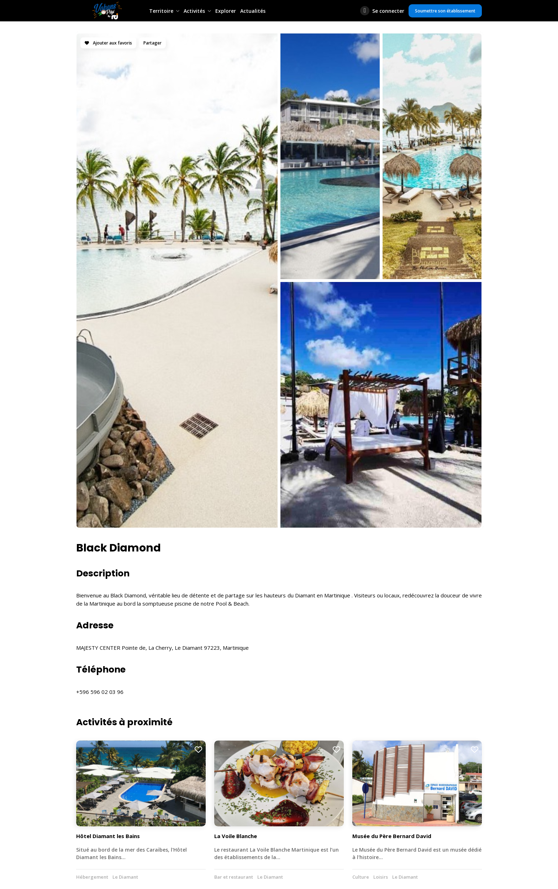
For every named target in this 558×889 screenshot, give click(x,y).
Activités (194, 10)
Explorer (225, 10)
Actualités (252, 10)
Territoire (161, 10)
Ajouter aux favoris (108, 43)
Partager (152, 43)
